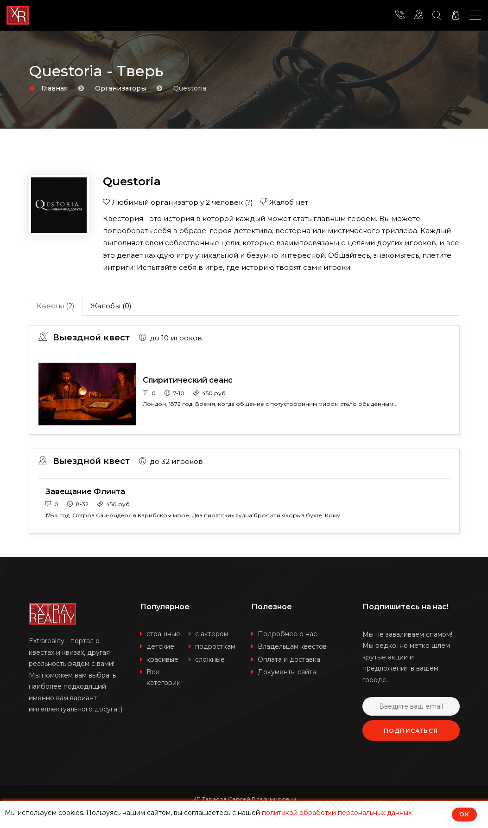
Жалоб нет (284, 202)
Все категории (163, 677)
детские (160, 647)
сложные (210, 660)
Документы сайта (287, 672)
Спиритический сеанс (188, 380)
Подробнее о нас (287, 634)
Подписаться (411, 731)
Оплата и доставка (289, 660)
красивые (162, 660)
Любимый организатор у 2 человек (178, 202)
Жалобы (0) (111, 305)
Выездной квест (84, 338)
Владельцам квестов (292, 647)
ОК (464, 814)
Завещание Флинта (85, 491)
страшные (163, 634)
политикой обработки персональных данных (337, 812)
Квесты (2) (56, 305)
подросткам (215, 647)
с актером (211, 634)
